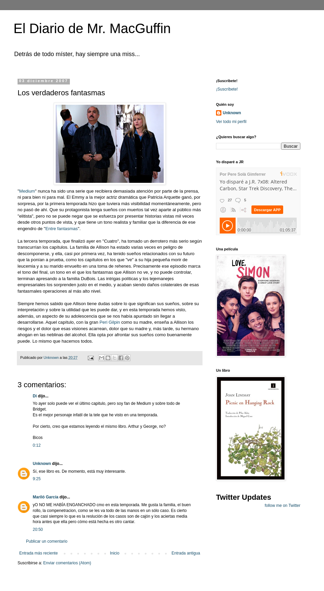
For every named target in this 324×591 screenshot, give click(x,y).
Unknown (42, 463)
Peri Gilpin (111, 322)
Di (35, 396)
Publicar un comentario (47, 541)
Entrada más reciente (38, 553)
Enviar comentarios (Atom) (67, 563)
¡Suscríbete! (227, 89)
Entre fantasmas (61, 228)
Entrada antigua (185, 553)
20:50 (38, 529)
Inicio (114, 553)
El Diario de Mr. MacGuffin (92, 28)
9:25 (36, 478)
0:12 (36, 445)
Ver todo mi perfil (231, 121)
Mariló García (45, 497)
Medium (27, 191)
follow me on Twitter (282, 505)
